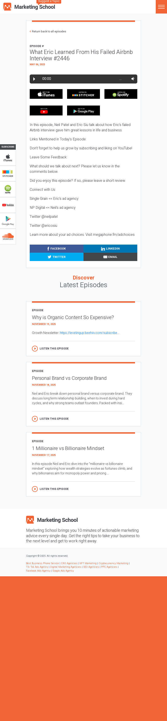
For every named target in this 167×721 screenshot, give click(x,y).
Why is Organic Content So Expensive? (73, 317)
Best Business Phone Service (42, 563)
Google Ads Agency (63, 571)
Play (34, 79)
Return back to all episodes (49, 31)
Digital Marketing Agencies (65, 567)
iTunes (8, 158)
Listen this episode (54, 349)
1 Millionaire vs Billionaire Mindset (68, 448)
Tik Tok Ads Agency (37, 567)
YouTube (8, 205)
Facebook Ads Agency (38, 571)
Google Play (8, 221)
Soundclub (8, 236)
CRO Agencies (69, 563)
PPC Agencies (109, 567)
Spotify (8, 189)
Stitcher (8, 173)
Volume (132, 78)
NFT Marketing (88, 563)
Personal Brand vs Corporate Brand (69, 378)
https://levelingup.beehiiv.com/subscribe (88, 333)
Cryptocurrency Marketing (113, 563)
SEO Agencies (91, 567)
